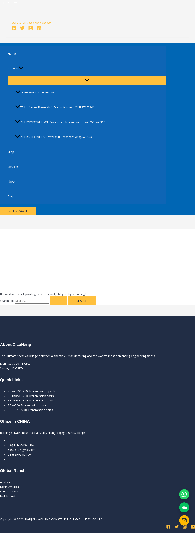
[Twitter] (22, 29)
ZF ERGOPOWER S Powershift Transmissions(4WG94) (53, 137)
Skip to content (10, 2)
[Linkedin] (39, 29)
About (11, 181)
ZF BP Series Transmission (35, 92)
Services (13, 166)
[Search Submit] (58, 300)
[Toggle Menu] (87, 80)
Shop (11, 152)
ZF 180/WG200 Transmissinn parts (31, 396)
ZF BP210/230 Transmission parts (30, 410)
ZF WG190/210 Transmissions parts (31, 391)
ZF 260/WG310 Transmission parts (31, 400)
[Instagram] (30, 29)
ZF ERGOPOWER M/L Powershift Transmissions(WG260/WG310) (60, 122)
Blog (11, 196)
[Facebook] (13, 29)
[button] (21, 68)
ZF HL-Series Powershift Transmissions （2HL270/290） (55, 107)
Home (12, 53)
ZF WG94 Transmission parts (27, 405)
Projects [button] (16, 68)
